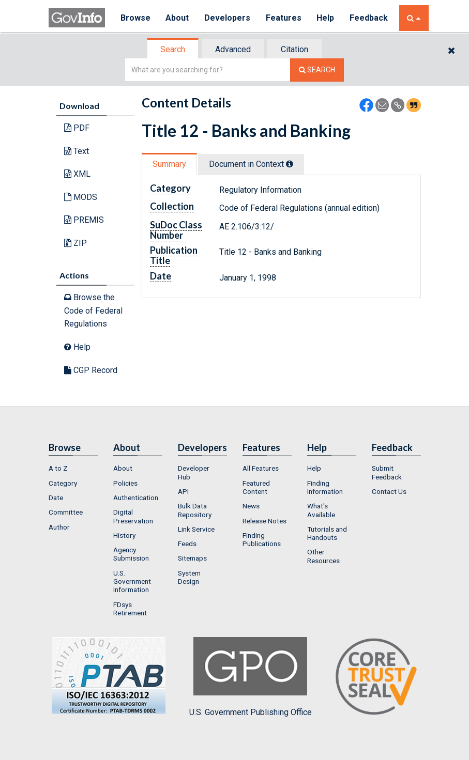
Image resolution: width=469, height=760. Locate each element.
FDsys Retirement (130, 608)
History (124, 535)
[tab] (173, 49)
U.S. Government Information (132, 581)
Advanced (233, 49)
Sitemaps (192, 558)
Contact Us (389, 491)
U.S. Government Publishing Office (250, 677)
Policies (125, 483)
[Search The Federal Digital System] (317, 70)
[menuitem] (73, 468)
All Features (261, 468)
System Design (189, 577)
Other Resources (323, 556)
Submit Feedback (387, 472)
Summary (169, 164)
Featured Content (256, 487)
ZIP (75, 243)
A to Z (58, 468)
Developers (228, 18)
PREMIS (84, 220)
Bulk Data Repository (194, 510)
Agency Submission (131, 554)
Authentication (135, 497)
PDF (76, 128)
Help (326, 18)
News (251, 506)
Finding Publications (262, 539)
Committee (66, 512)
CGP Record (90, 370)
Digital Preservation (133, 516)
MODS (80, 197)
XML (77, 174)
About (177, 18)
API (183, 491)
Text (76, 151)
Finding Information (325, 487)
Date (56, 497)
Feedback (370, 18)
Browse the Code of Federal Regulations (93, 310)
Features (284, 18)
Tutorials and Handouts (327, 533)
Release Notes (264, 521)
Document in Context (251, 164)
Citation (294, 49)
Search (172, 49)
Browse (135, 18)
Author (59, 527)
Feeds (187, 543)
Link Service (196, 529)
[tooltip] (289, 164)
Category (63, 483)
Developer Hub (193, 472)
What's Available (321, 510)
